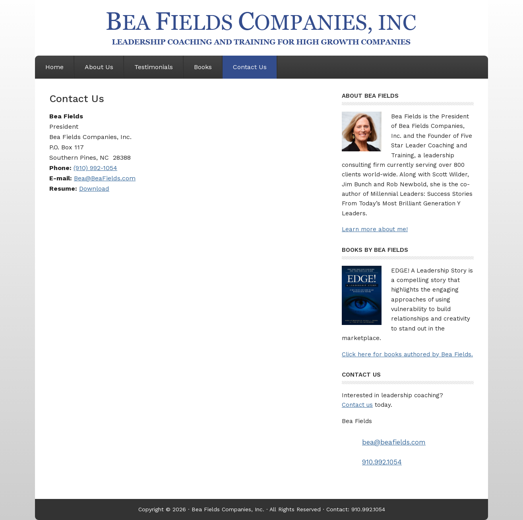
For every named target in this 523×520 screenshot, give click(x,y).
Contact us (357, 404)
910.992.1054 (382, 462)
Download (94, 188)
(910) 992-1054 (95, 168)
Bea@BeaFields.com (105, 178)
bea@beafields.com (394, 442)
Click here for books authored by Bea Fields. (407, 354)
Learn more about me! (375, 229)
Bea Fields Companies (261, 28)
